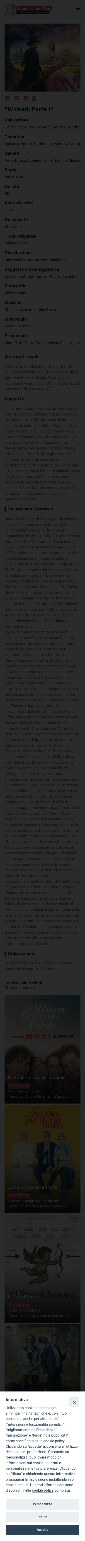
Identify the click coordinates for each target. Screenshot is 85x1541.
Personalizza (42, 1504)
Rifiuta (42, 1517)
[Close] (74, 1402)
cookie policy (42, 1490)
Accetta (42, 1530)
